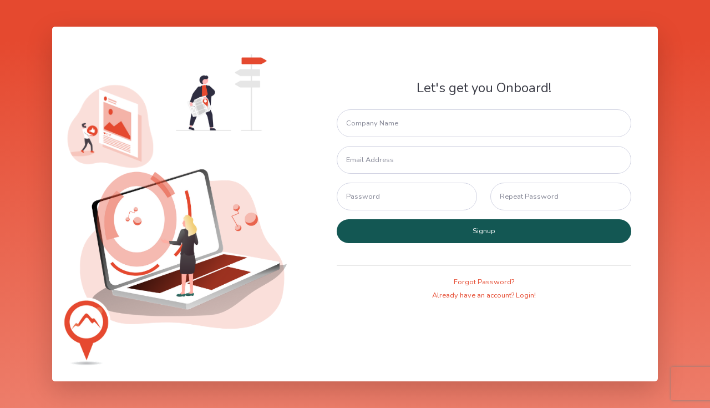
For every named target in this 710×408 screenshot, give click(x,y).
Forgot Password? (484, 282)
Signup (484, 231)
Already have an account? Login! (484, 295)
